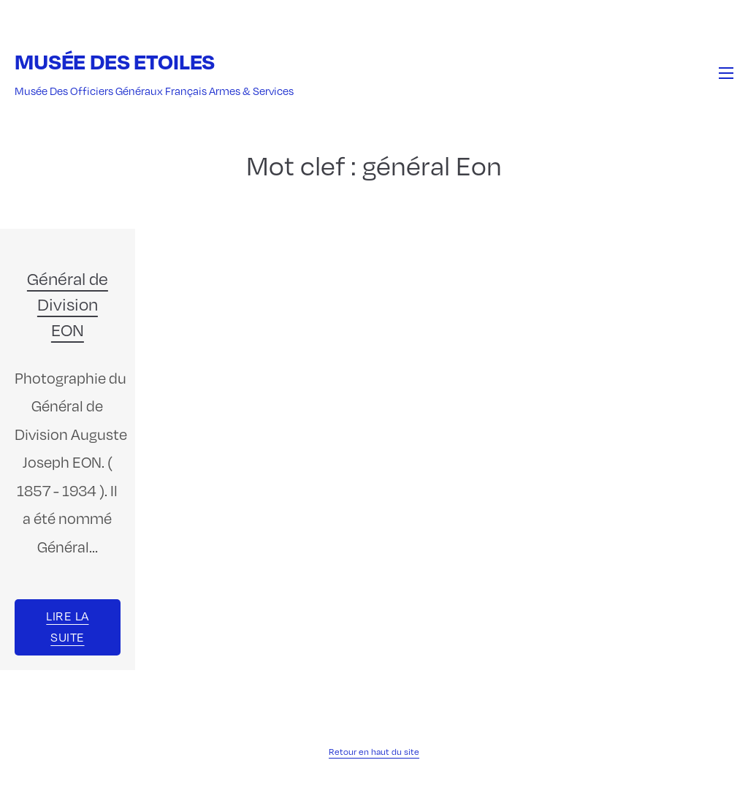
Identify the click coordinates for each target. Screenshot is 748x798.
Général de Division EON (67, 303)
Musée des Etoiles (115, 61)
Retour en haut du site (374, 751)
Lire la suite (67, 626)
